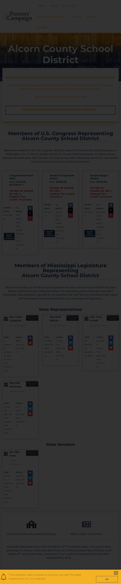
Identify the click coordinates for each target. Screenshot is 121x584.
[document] (60, 292)
